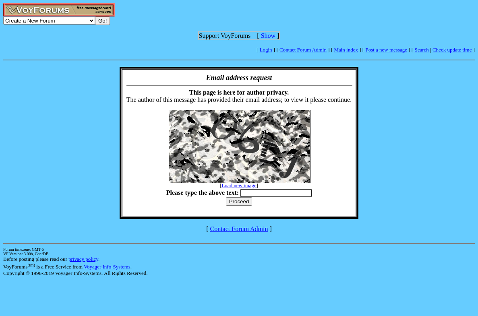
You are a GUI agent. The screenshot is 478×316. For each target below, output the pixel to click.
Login (266, 50)
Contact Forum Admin (303, 50)
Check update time (452, 50)
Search (421, 50)
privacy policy (83, 259)
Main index (346, 50)
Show (268, 35)
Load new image (239, 185)
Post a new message (386, 50)
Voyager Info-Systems (107, 267)
